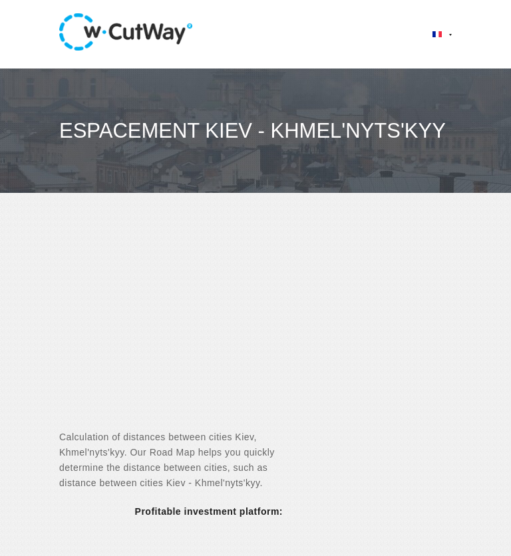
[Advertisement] (255, 323)
